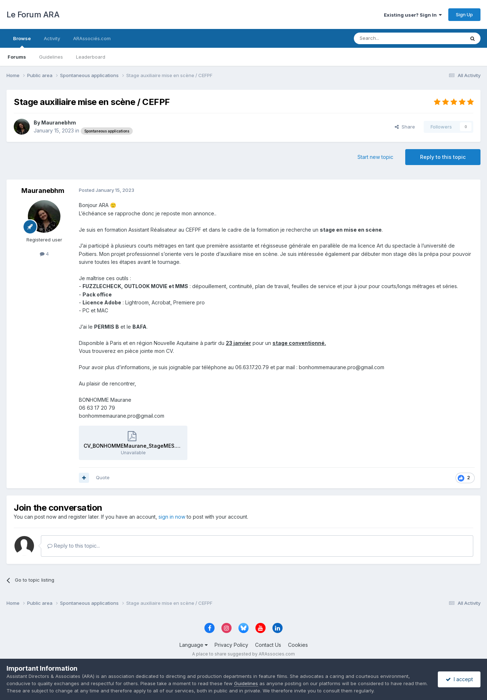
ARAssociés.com (92, 38)
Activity (52, 38)
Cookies (298, 645)
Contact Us (268, 645)
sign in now (171, 517)
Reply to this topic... (73, 546)
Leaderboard (90, 57)
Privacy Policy (231, 645)
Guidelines (51, 57)
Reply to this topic (443, 157)
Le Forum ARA (33, 14)
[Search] (391, 38)
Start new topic (375, 157)
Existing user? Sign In (413, 15)
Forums (17, 57)
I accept (459, 679)
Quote (103, 477)
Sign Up (464, 14)
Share (405, 127)
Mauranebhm (58, 122)
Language (193, 645)
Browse (22, 41)
